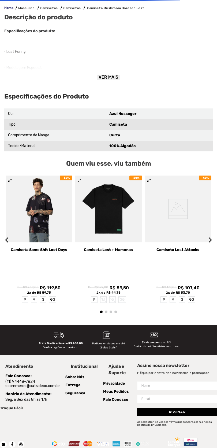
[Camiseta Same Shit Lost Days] (39, 223)
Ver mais (108, 77)
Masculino (26, 8)
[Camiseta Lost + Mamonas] (108, 223)
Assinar (177, 379)
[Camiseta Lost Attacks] (178, 223)
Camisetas (49, 8)
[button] (7, 223)
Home (8, 8)
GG (52, 267)
